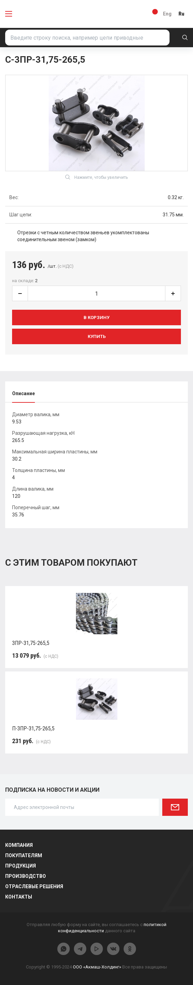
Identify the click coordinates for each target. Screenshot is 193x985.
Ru (181, 14)
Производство (25, 876)
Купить (97, 336)
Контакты (18, 897)
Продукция (20, 866)
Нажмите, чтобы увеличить (96, 177)
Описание (23, 393)
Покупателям (23, 855)
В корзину (96, 317)
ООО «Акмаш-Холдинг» (97, 966)
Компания (19, 845)
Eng (167, 14)
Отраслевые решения (34, 886)
